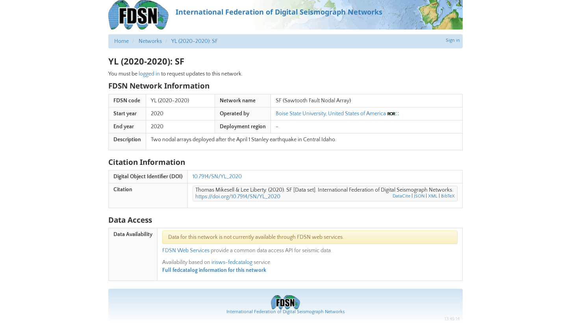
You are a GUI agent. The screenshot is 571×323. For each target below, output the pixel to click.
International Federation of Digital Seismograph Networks (285, 311)
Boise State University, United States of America (331, 114)
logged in (149, 74)
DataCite (401, 196)
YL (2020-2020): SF (194, 41)
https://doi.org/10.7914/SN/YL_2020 (237, 197)
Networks (150, 41)
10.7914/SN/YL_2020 (217, 176)
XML (433, 196)
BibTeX (448, 196)
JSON (419, 196)
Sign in (453, 40)
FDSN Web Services (185, 250)
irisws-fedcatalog (231, 262)
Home (121, 41)
